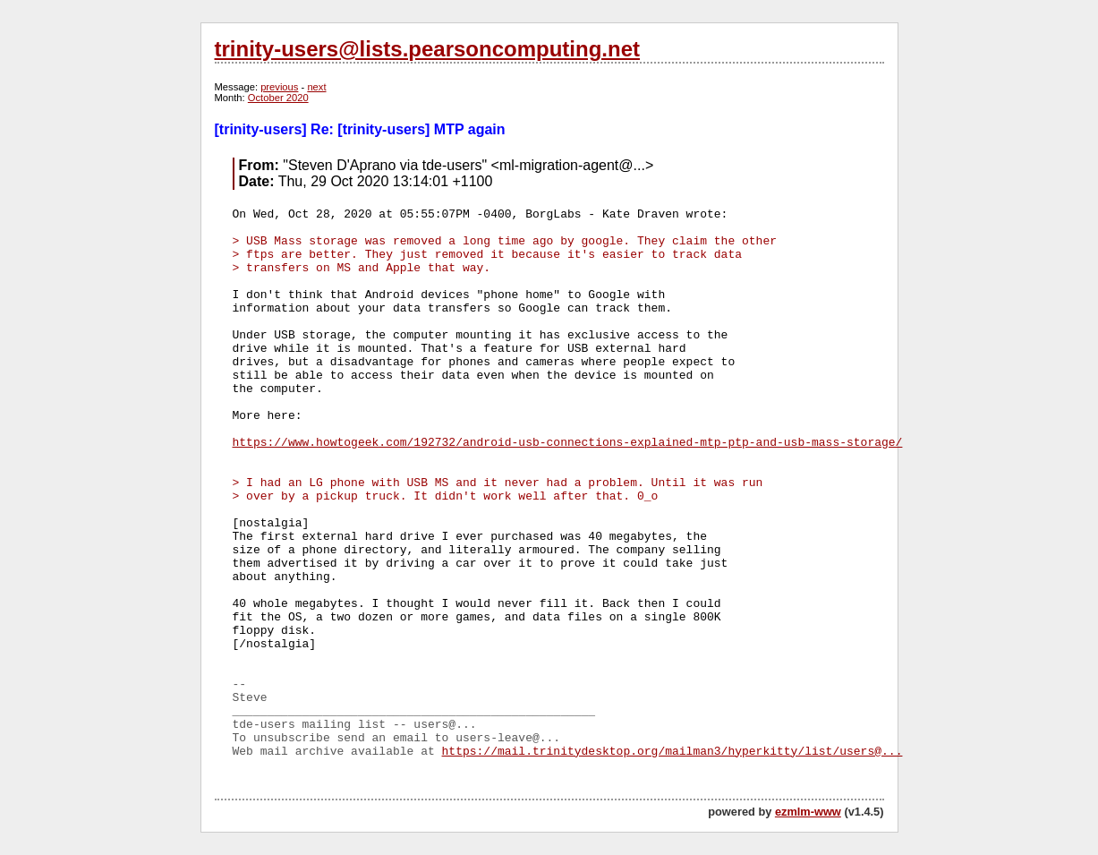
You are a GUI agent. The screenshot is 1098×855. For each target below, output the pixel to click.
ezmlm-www (808, 811)
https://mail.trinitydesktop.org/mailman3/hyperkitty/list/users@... (672, 751)
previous (279, 86)
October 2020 (278, 97)
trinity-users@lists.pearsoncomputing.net (427, 49)
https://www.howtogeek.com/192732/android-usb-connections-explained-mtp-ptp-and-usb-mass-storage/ (568, 442)
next (316, 86)
